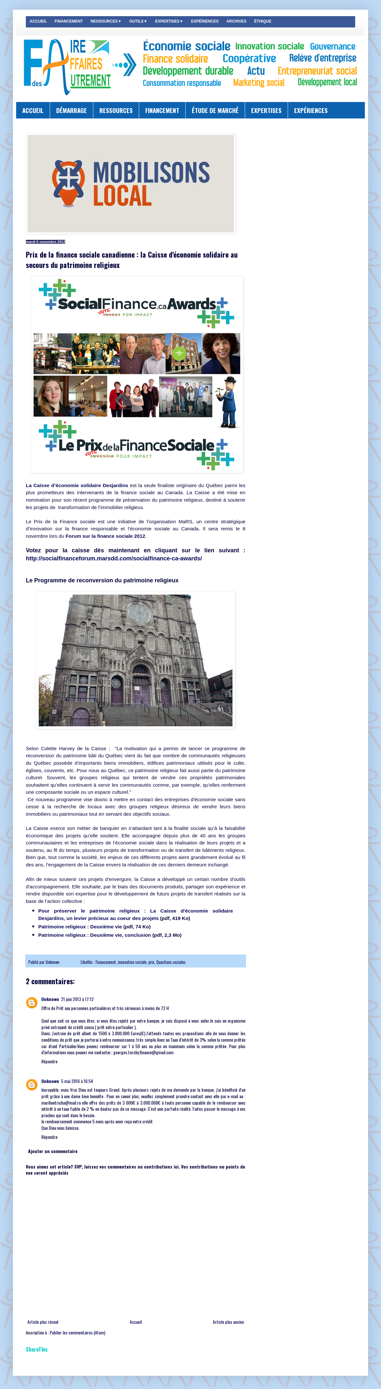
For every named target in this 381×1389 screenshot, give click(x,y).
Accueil (136, 1321)
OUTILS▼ (138, 21)
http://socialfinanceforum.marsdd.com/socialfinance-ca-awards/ (114, 558)
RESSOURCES (116, 110)
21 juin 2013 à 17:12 (77, 999)
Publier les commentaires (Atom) (77, 1332)
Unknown (53, 962)
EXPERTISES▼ (169, 21)
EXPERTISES (266, 110)
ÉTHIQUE (262, 21)
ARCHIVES (236, 21)
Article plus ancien (228, 1321)
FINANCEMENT (69, 21)
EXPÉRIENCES (205, 21)
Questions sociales (171, 962)
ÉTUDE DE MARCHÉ (215, 110)
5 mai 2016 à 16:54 (77, 1080)
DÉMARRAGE (71, 110)
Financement (106, 962)
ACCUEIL (38, 21)
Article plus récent (43, 1321)
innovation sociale (132, 962)
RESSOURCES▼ (106, 21)
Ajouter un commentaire (52, 1151)
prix (151, 962)
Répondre (49, 1061)
